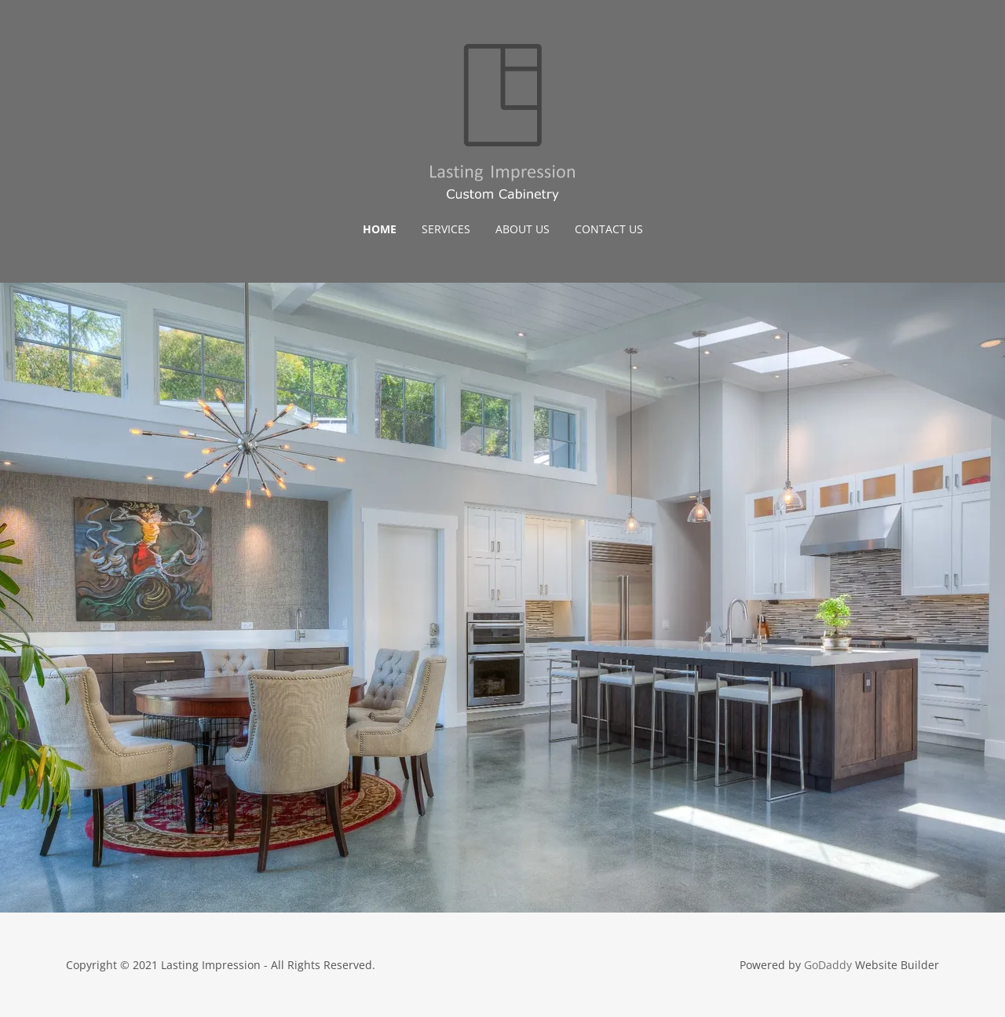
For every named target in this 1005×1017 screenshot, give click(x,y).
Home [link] (380, 228)
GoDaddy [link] (828, 964)
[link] (502, 121)
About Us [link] (522, 228)
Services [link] (446, 228)
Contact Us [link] (609, 228)
